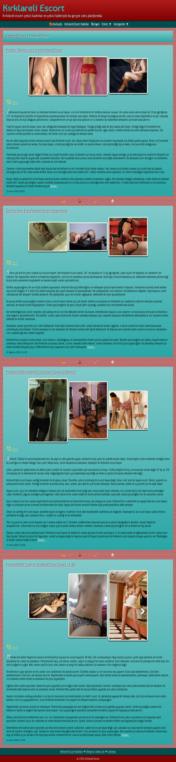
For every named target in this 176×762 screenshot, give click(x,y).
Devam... (54, 186)
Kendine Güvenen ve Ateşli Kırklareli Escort (34, 50)
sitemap (112, 751)
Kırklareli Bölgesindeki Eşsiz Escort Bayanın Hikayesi (41, 372)
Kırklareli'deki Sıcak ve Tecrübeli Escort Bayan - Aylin (41, 565)
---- (15, 101)
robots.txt (99, 751)
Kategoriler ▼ (121, 24)
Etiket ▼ (107, 24)
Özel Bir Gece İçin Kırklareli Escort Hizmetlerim (37, 211)
